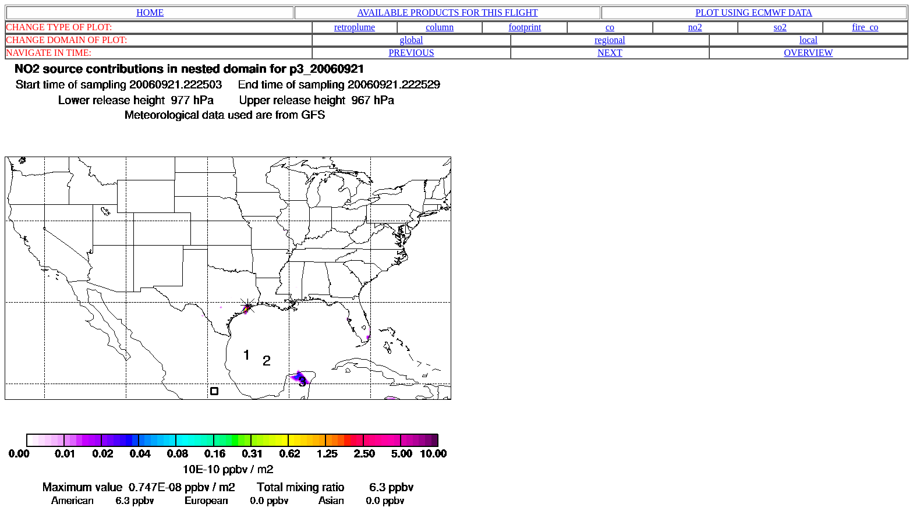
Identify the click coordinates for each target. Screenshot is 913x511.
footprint (524, 27)
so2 (780, 27)
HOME (150, 12)
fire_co (865, 27)
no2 (695, 27)
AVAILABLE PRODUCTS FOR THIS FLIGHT (447, 12)
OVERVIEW (808, 53)
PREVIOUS (411, 53)
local (808, 40)
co (610, 27)
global (411, 40)
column (440, 27)
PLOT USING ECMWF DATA (754, 12)
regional (609, 40)
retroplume (354, 27)
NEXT (609, 53)
